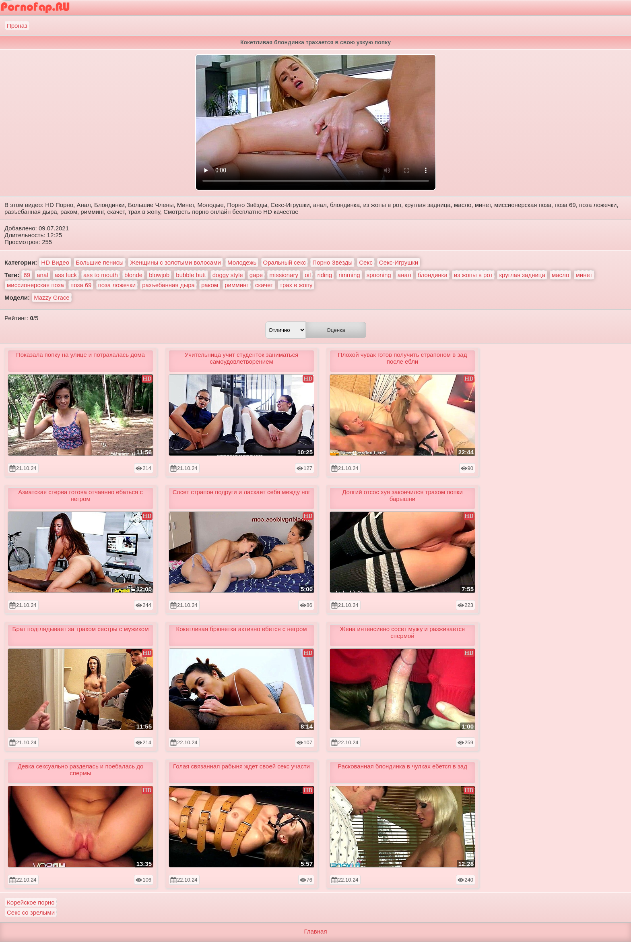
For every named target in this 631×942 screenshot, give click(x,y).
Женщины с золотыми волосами (175, 262)
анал (404, 274)
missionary (283, 274)
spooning (379, 274)
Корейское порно (31, 902)
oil (308, 274)
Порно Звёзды (332, 262)
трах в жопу (296, 285)
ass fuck (66, 274)
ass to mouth (100, 274)
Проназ (17, 25)
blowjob (159, 274)
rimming (349, 274)
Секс (365, 262)
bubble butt (191, 274)
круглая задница (522, 274)
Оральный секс (284, 262)
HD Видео (55, 262)
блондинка (432, 274)
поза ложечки (117, 285)
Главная (315, 931)
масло (560, 274)
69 (26, 274)
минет (584, 274)
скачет (264, 285)
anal (42, 274)
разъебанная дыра (168, 285)
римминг (236, 285)
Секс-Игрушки (398, 262)
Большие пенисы (100, 262)
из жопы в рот (473, 274)
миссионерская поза (35, 285)
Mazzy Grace (51, 297)
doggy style (227, 274)
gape (256, 274)
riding (324, 274)
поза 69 (80, 285)
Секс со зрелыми (31, 912)
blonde (133, 274)
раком (209, 285)
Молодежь (241, 262)
